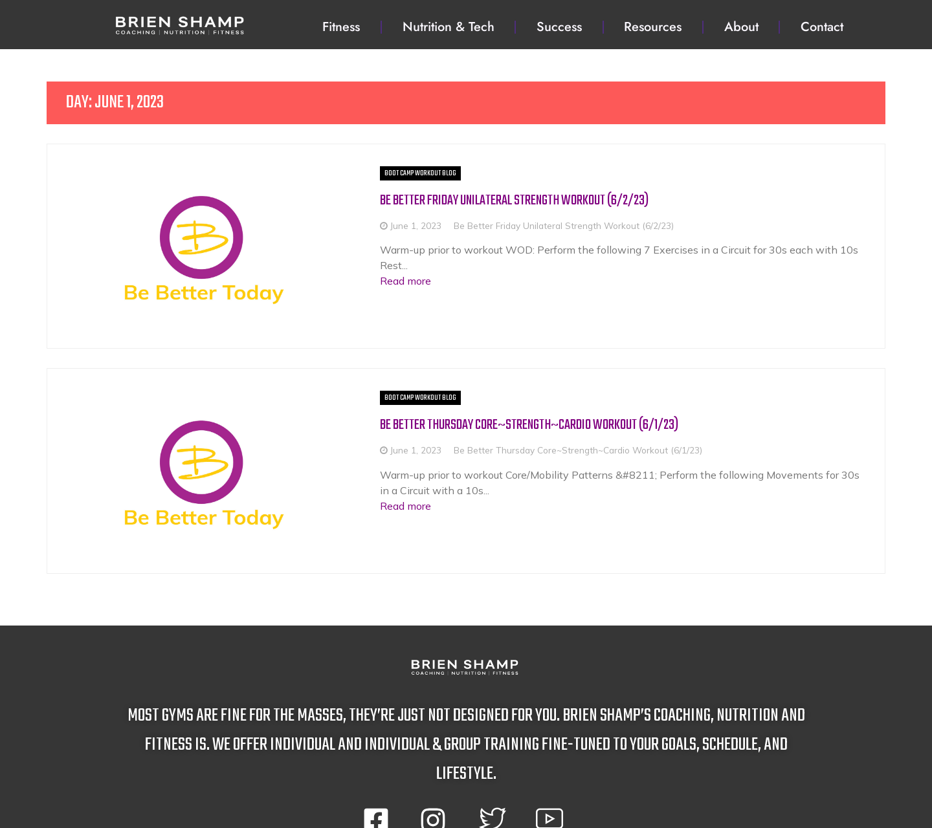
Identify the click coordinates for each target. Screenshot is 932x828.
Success (559, 26)
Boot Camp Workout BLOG (343, 173)
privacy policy (567, 805)
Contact (822, 26)
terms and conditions (388, 805)
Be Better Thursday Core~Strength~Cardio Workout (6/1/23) (473, 375)
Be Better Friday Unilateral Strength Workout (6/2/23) (456, 200)
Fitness (341, 26)
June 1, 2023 (338, 225)
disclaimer (489, 805)
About (741, 26)
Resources (653, 26)
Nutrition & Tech (448, 26)
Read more (328, 265)
